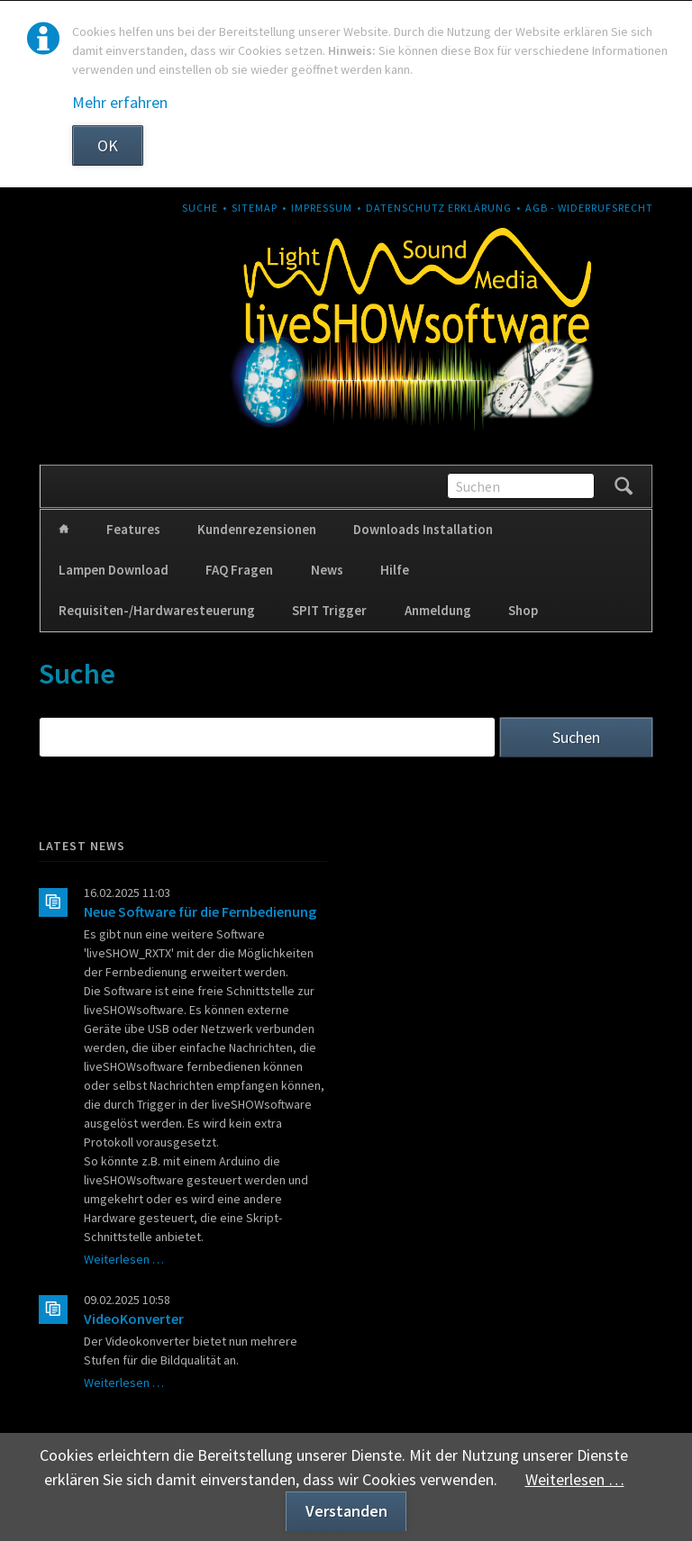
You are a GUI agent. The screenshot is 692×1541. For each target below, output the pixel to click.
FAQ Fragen (239, 569)
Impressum (321, 207)
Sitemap (255, 207)
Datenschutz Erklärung (439, 207)
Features (133, 529)
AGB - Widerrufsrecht (589, 207)
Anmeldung (438, 610)
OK (107, 145)
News (327, 569)
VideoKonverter (134, 1319)
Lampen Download (113, 569)
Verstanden (346, 1510)
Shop (523, 610)
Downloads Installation (423, 529)
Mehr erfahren (120, 102)
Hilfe (394, 569)
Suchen (623, 486)
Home (64, 530)
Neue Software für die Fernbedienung (200, 911)
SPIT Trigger (329, 610)
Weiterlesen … (124, 1259)
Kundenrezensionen (256, 529)
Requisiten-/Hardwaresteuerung (157, 610)
